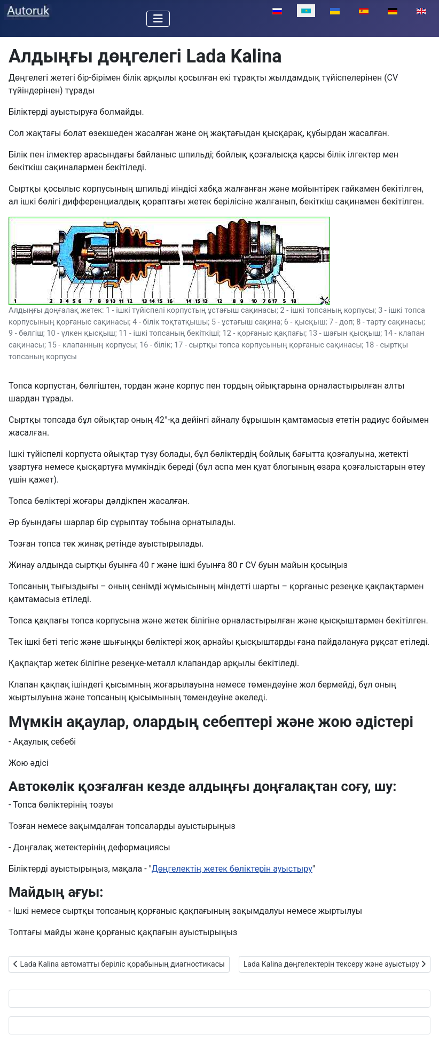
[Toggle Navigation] (158, 19)
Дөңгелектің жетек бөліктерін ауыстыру (232, 869)
